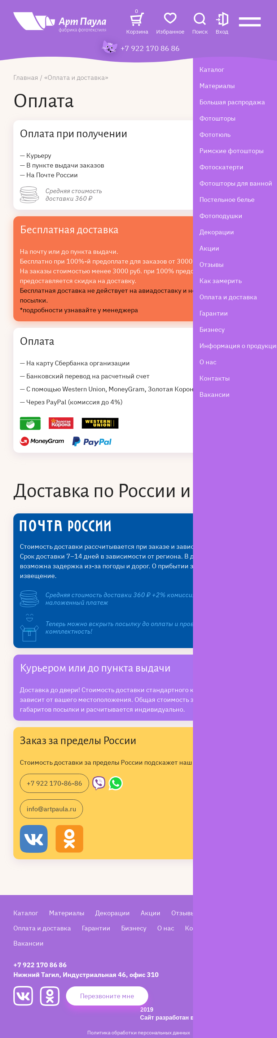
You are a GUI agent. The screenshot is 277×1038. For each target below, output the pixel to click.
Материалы (66, 913)
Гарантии (96, 928)
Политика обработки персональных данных (138, 1032)
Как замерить (227, 913)
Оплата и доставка (42, 928)
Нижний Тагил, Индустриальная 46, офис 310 (86, 974)
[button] (222, 24)
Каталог (25, 913)
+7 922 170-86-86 (54, 783)
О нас (165, 928)
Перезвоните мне (107, 996)
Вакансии (28, 943)
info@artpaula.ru (51, 809)
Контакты (200, 928)
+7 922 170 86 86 (150, 48)
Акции (151, 913)
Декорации (112, 913)
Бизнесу (133, 928)
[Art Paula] (60, 26)
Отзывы (183, 913)
